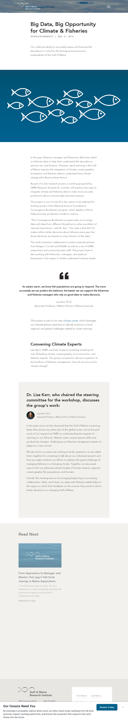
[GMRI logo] (35, 691)
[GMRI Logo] (25, 6)
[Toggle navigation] (108, 6)
